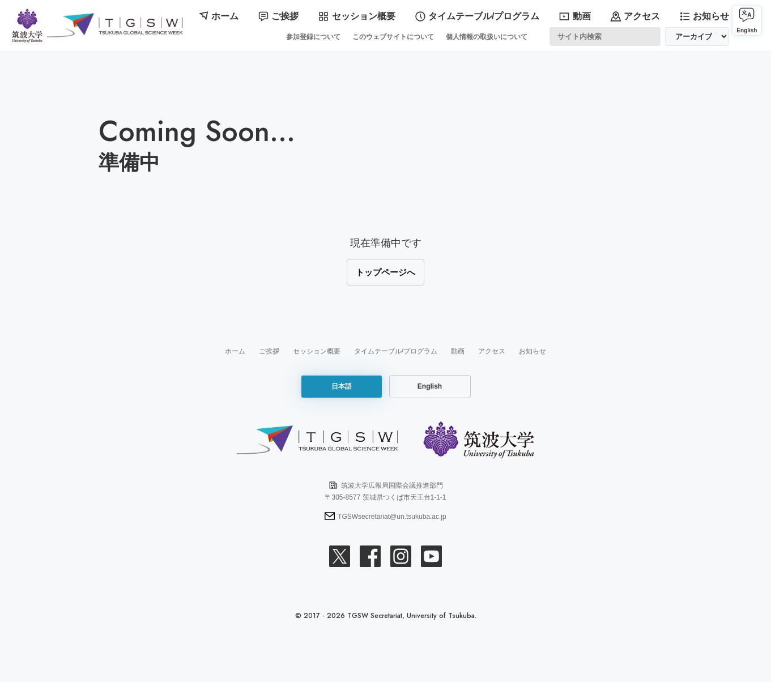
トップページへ (386, 270)
